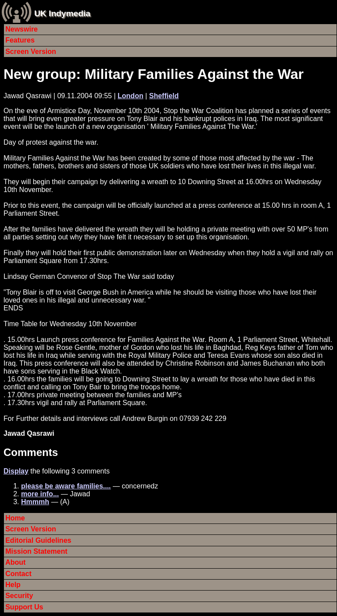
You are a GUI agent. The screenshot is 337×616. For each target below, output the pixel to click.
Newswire (21, 29)
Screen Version (30, 51)
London (130, 96)
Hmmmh (35, 502)
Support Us (24, 607)
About (15, 562)
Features (20, 40)
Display (16, 471)
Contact (18, 573)
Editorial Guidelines (38, 540)
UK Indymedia (62, 13)
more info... (40, 494)
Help (13, 584)
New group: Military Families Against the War (154, 74)
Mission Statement (36, 551)
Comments (31, 452)
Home (15, 518)
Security (19, 595)
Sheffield (164, 96)
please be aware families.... (66, 486)
